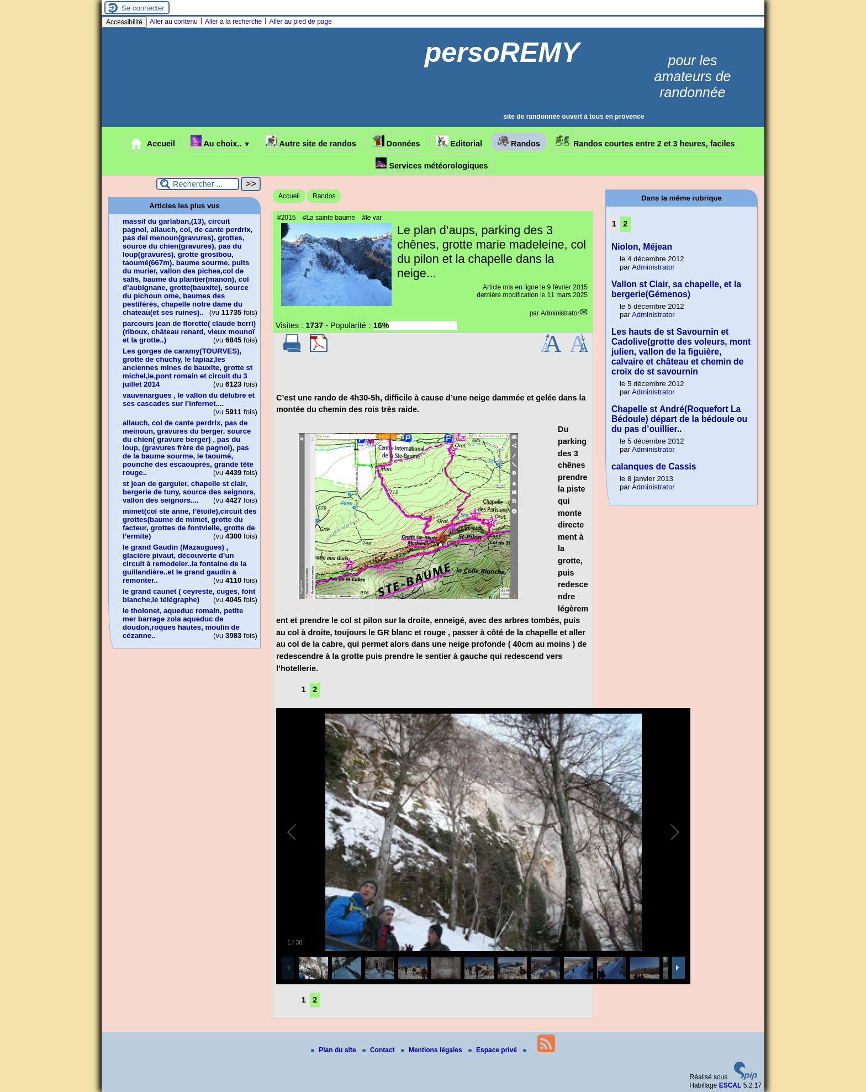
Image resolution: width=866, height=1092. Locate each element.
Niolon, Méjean (641, 246)
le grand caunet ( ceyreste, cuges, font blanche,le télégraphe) (189, 595)
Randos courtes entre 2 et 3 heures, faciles (645, 141)
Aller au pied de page (300, 21)
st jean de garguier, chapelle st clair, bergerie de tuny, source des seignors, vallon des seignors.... (189, 491)
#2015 (286, 217)
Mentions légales (432, 1050)
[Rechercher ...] (197, 184)
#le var (372, 217)
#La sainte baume (329, 217)
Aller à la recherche (233, 21)
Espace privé (493, 1050)
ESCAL (730, 1085)
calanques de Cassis (653, 466)
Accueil (153, 143)
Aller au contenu (174, 21)
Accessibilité (124, 22)
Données (396, 141)
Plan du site (334, 1050)
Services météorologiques (432, 163)
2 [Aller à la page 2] (315, 689)
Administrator (560, 313)
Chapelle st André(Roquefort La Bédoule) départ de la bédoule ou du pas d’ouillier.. (679, 419)
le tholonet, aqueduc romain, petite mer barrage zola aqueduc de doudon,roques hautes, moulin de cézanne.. (183, 623)
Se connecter (143, 8)
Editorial (459, 141)
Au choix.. (220, 141)
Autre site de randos (311, 141)
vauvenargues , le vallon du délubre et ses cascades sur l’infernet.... (189, 399)
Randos (519, 141)
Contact (379, 1050)
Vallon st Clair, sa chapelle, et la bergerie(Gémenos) (676, 289)
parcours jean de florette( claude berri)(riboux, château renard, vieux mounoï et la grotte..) (189, 331)
